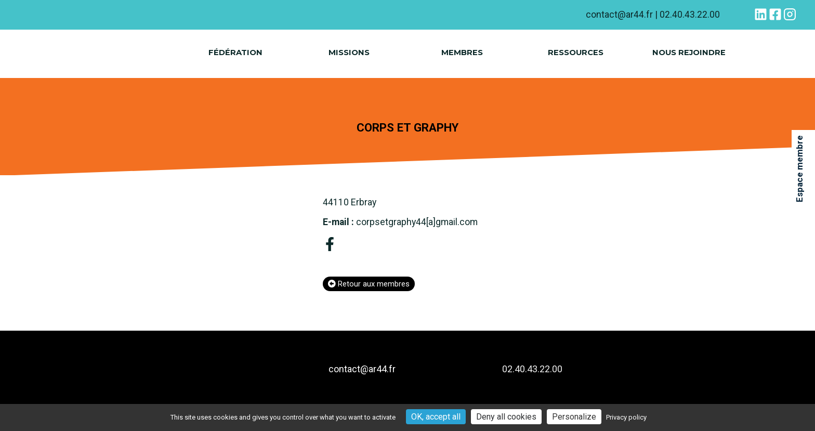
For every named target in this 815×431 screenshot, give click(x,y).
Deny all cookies (506, 417)
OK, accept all (436, 417)
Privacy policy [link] (626, 417)
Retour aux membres (369, 285)
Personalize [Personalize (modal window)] (574, 417)
